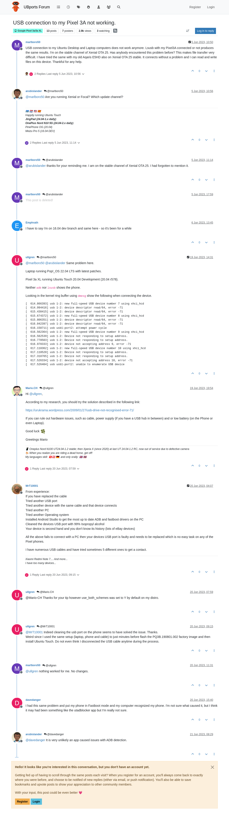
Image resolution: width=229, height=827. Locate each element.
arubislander (34, 91)
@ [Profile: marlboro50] (35, 97)
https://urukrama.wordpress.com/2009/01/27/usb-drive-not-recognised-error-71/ (80, 410)
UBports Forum (37, 7)
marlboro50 (33, 42)
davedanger (33, 699)
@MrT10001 (46, 626)
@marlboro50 (53, 91)
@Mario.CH (45, 592)
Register (22, 801)
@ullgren (46, 388)
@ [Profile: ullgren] (35, 394)
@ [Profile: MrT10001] (34, 632)
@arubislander (52, 160)
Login (36, 801)
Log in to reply (205, 30)
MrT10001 (32, 485)
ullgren (30, 257)
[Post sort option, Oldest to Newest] (187, 31)
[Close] (212, 767)
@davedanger (54, 734)
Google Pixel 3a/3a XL (28, 30)
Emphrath (32, 222)
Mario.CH (32, 388)
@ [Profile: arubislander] (36, 165)
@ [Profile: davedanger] (35, 740)
